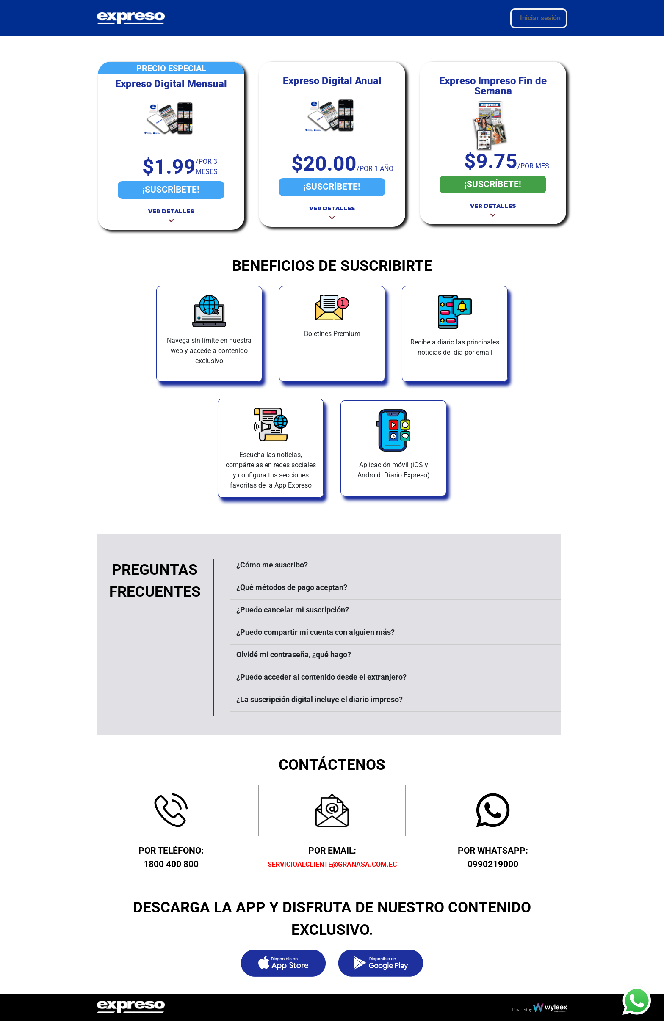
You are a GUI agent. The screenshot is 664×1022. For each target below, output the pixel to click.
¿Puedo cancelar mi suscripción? (292, 609)
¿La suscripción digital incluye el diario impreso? (319, 699)
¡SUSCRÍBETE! (170, 190)
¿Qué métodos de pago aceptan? (291, 587)
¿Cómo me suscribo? (272, 564)
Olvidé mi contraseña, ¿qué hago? (293, 654)
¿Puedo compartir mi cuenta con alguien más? (315, 632)
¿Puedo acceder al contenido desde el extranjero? (321, 676)
